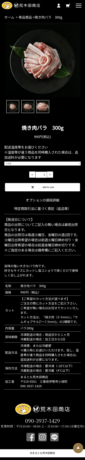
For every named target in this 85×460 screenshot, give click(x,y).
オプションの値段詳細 (42, 200)
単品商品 (25, 17)
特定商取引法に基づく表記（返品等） (42, 208)
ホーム (9, 17)
